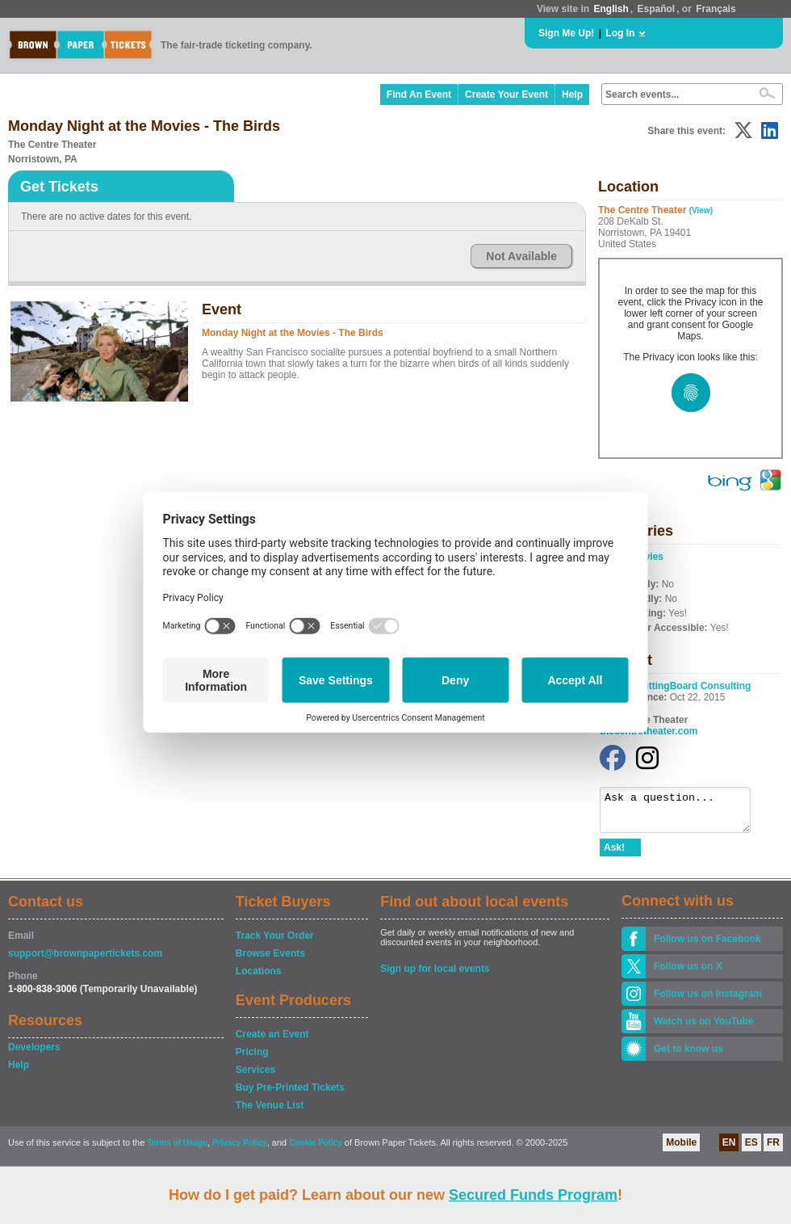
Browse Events (270, 960)
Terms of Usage (177, 1150)
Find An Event (419, 94)
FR (773, 1149)
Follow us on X (688, 973)
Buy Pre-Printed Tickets (290, 1094)
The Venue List (270, 1112)
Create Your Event (506, 94)
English (610, 9)
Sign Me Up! (566, 33)
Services (255, 1077)
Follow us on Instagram (708, 1001)
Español (657, 9)
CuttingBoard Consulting (693, 686)
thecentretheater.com (648, 731)
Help (572, 94)
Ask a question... (683, 813)
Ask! (614, 854)
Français (715, 9)
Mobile (681, 1149)
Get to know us (688, 1056)
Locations (259, 978)
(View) (701, 210)
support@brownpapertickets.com (85, 960)
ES (751, 1149)
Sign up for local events (434, 976)
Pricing (252, 1059)
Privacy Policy (239, 1150)
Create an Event (272, 1041)
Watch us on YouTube (704, 1028)
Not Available (521, 256)
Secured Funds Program (533, 1195)
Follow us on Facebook (707, 946)
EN (729, 1149)
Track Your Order (275, 942)
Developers (34, 1054)
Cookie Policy (315, 1150)
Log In (619, 33)
